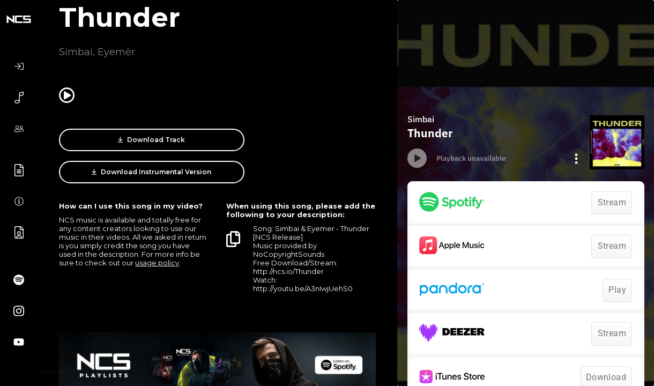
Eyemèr (116, 52)
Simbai (76, 52)
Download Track (132, 140)
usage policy (157, 241)
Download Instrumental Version (302, 140)
